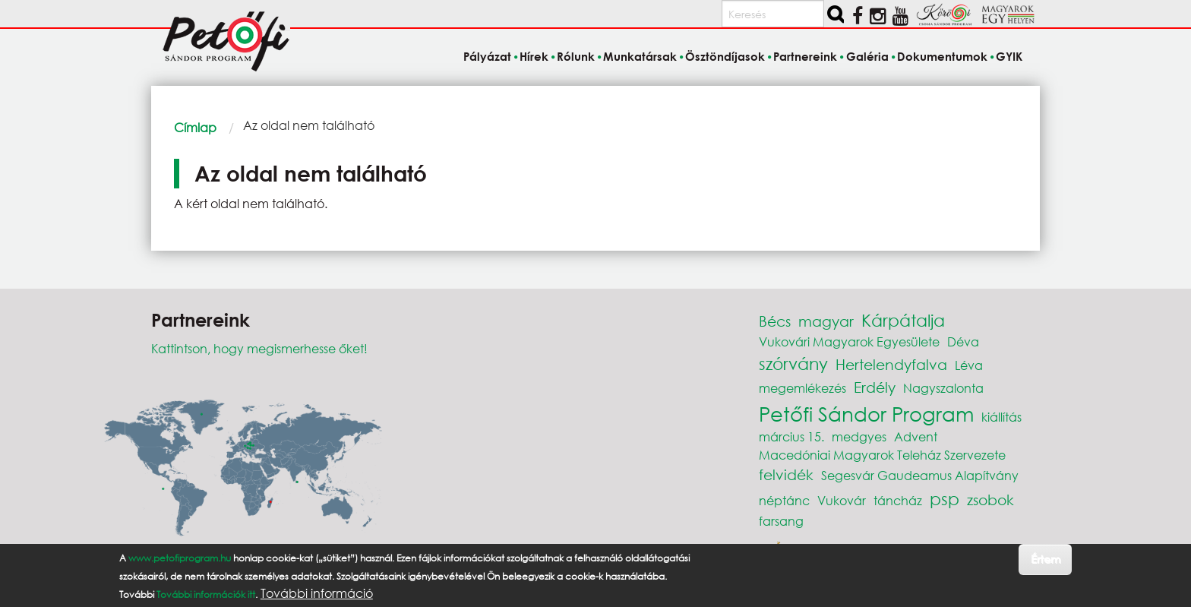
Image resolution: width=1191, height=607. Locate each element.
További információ (317, 593)
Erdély (875, 387)
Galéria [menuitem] (867, 56)
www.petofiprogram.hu (179, 558)
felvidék (786, 474)
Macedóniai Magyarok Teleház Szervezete (882, 455)
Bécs (775, 321)
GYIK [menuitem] (1009, 56)
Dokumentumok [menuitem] (942, 56)
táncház (898, 500)
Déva (963, 341)
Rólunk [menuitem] (576, 56)
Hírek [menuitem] (534, 56)
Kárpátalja (903, 320)
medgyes (859, 436)
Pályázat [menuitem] (487, 56)
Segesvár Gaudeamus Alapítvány (920, 475)
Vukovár (841, 500)
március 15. (791, 436)
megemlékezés (802, 388)
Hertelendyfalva (891, 364)
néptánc (784, 500)
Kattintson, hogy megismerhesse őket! (259, 348)
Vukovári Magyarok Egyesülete (849, 341)
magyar (826, 321)
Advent (915, 436)
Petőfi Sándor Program (866, 413)
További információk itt (205, 594)
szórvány (793, 363)
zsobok (990, 499)
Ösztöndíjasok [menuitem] (725, 56)
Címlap (195, 127)
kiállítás (1001, 417)
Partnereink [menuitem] (805, 56)
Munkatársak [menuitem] (640, 56)
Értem (1045, 559)
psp (944, 498)
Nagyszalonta (943, 388)
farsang (781, 521)
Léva (969, 365)
